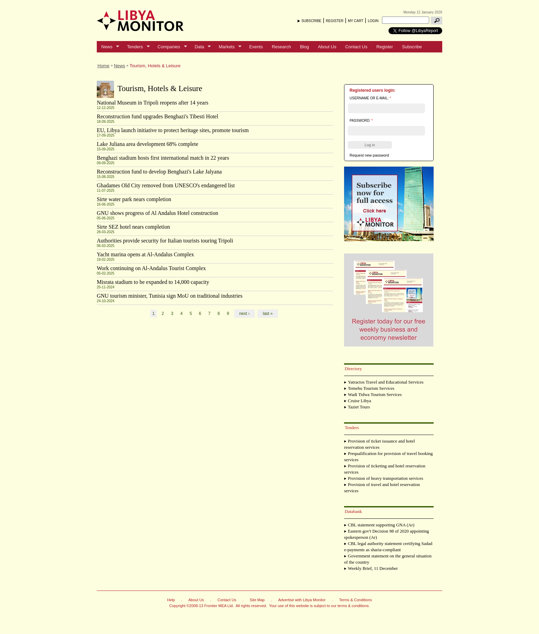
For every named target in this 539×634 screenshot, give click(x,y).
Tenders (136, 47)
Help (171, 600)
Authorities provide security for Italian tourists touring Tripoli (165, 241)
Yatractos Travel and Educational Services (386, 382)
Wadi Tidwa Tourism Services (375, 394)
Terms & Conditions (355, 600)
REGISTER (334, 21)
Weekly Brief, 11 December (373, 568)
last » (268, 313)
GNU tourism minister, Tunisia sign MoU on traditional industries (169, 296)
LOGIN (373, 21)
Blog (304, 46)
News (108, 47)
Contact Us (356, 46)
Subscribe (412, 46)
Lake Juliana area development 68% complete (147, 144)
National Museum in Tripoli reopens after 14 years (152, 103)
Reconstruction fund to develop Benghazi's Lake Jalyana (159, 172)
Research (281, 46)
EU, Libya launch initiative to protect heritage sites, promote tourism (173, 130)
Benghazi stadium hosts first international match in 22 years (163, 158)
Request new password (369, 155)
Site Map (257, 600)
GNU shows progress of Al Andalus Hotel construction (157, 213)
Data (200, 47)
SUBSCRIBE (311, 21)
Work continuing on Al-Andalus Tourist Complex (151, 268)
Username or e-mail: (370, 98)
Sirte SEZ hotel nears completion (133, 227)
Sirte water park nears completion (134, 199)
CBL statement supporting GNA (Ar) (381, 524)
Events (256, 46)
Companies (170, 47)
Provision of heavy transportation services (385, 478)
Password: (361, 120)
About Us (327, 46)
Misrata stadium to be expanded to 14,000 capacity (153, 282)
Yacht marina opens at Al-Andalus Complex (145, 254)
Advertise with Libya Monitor (302, 600)
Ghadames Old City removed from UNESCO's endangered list (166, 185)
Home (103, 65)
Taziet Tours (359, 406)
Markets (227, 47)
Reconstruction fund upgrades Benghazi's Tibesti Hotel (157, 116)
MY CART (355, 21)
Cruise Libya (359, 400)
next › (244, 313)
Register (384, 46)
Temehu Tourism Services (371, 388)
